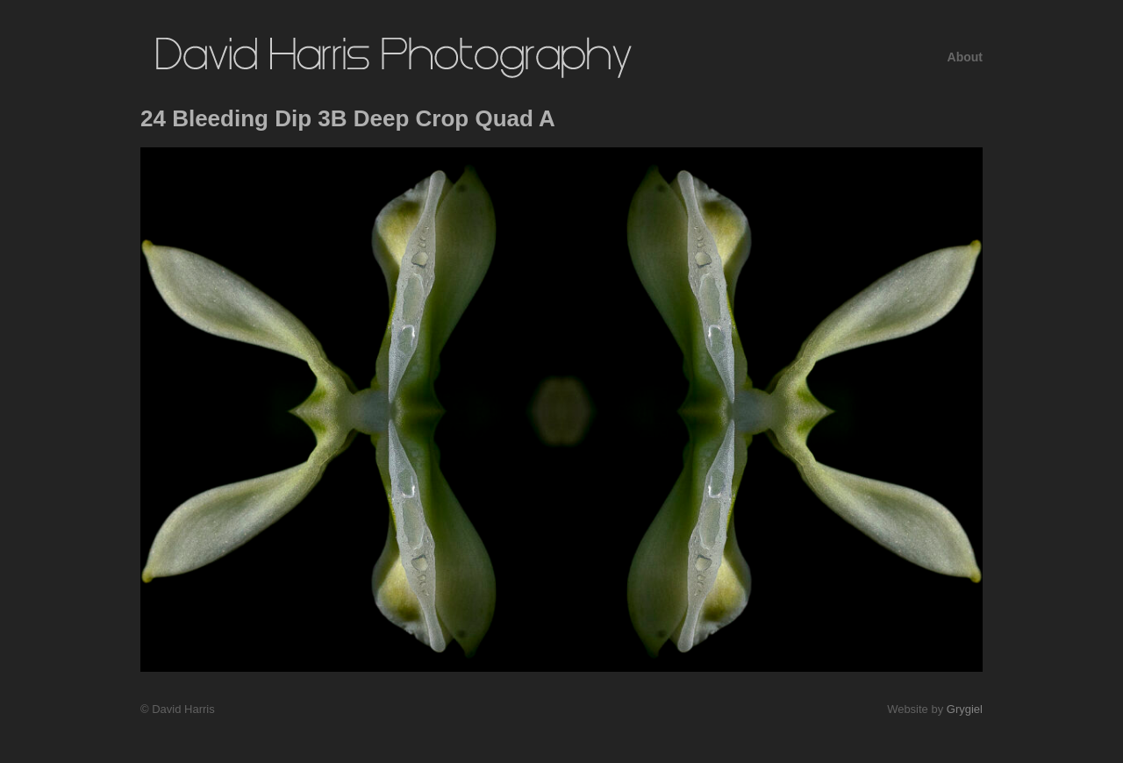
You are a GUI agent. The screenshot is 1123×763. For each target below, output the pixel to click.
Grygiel (965, 709)
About (965, 57)
